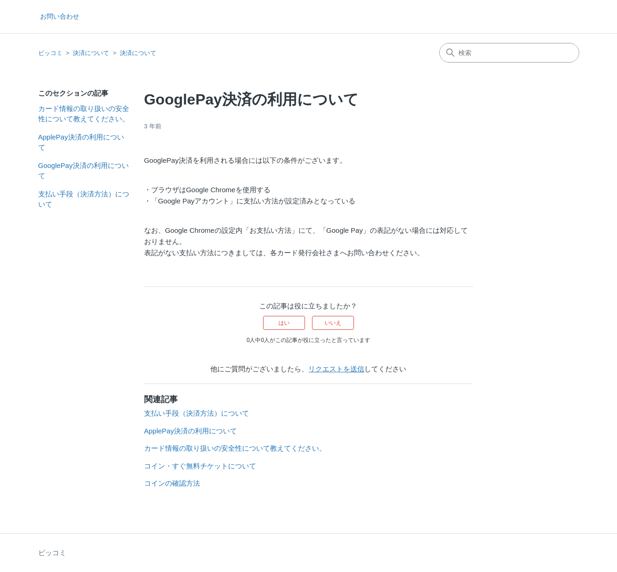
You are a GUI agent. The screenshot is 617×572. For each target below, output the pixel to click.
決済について (91, 52)
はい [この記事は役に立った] (284, 323)
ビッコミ (50, 52)
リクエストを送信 (336, 369)
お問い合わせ (59, 16)
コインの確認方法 (172, 483)
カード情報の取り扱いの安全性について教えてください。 (83, 114)
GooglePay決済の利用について (83, 170)
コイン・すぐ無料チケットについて (200, 466)
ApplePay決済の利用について (81, 142)
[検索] (509, 52)
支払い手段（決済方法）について (83, 199)
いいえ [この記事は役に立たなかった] (333, 323)
